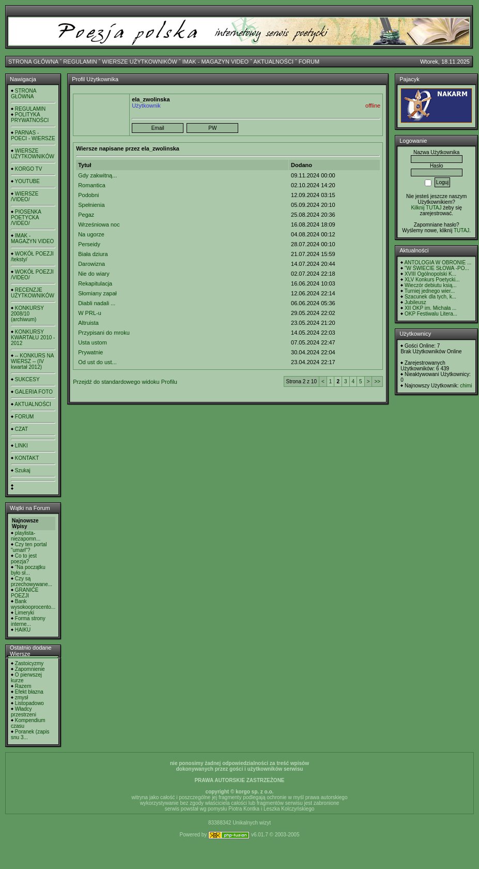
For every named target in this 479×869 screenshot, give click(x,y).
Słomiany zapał (97, 293)
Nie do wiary (94, 274)
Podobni (88, 195)
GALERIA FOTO (34, 392)
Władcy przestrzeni (23, 711)
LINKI (21, 445)
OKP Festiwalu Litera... (431, 314)
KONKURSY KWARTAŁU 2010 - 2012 (33, 337)
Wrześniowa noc (99, 224)
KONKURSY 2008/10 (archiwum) (27, 313)
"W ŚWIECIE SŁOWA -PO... (437, 268)
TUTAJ (461, 230)
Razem (23, 686)
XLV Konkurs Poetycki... (432, 279)
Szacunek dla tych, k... (430, 296)
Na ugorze (91, 234)
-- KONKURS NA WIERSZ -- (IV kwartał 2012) (32, 361)
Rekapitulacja (95, 283)
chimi (466, 385)
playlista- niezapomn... (25, 536)
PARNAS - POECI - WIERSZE (33, 135)
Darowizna (91, 264)
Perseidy (89, 244)
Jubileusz (415, 302)
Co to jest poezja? (24, 558)
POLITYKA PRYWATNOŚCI (30, 117)
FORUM (309, 61)
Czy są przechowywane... (31, 581)
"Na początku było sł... (28, 570)
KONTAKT (27, 458)
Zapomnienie (30, 669)
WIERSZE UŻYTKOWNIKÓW (139, 61)
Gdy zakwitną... (97, 175)
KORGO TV (28, 169)
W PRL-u (89, 313)
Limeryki (24, 613)
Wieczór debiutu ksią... (431, 285)
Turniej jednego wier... (430, 291)
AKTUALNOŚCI (273, 61)
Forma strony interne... (28, 621)
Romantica (91, 185)
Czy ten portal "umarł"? (29, 547)
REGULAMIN (80, 61)
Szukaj (22, 470)
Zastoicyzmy (29, 663)
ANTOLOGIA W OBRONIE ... (437, 262)
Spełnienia (91, 205)
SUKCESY (27, 379)
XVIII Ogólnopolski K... (430, 274)
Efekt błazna (29, 692)
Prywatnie (90, 352)
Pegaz (86, 215)
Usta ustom (92, 342)
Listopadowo (29, 703)
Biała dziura (92, 254)
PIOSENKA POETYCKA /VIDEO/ (26, 217)
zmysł (21, 697)
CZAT (21, 429)
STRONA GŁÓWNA (33, 61)
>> (377, 381)
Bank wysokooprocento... (33, 604)
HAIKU (23, 630)
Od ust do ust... (97, 362)
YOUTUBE (27, 181)
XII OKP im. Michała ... (430, 308)
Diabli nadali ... (96, 303)
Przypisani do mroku (104, 332)
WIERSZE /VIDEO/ (24, 196)
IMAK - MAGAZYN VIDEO (215, 61)
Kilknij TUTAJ (426, 208)
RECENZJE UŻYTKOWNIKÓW (32, 292)
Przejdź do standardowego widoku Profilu (125, 382)
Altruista (88, 323)
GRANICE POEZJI (24, 592)
